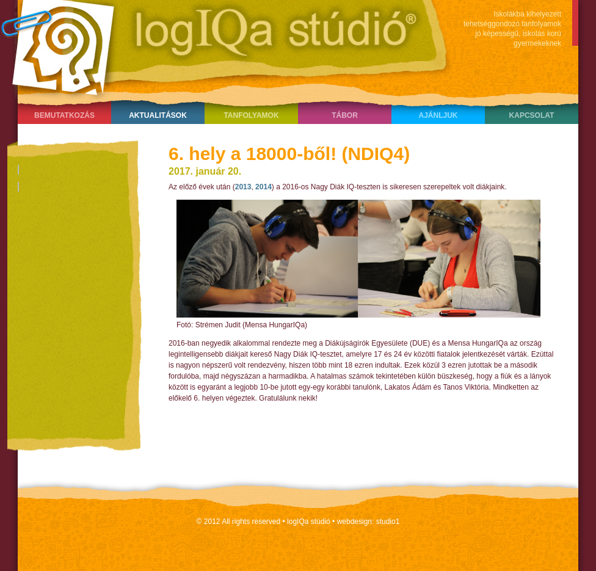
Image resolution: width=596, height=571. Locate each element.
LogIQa (219, 46)
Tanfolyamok (250, 115)
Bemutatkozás (64, 115)
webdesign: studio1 (368, 521)
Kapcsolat (531, 115)
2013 (243, 187)
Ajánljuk (437, 115)
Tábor (345, 115)
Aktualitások (158, 115)
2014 (263, 187)
